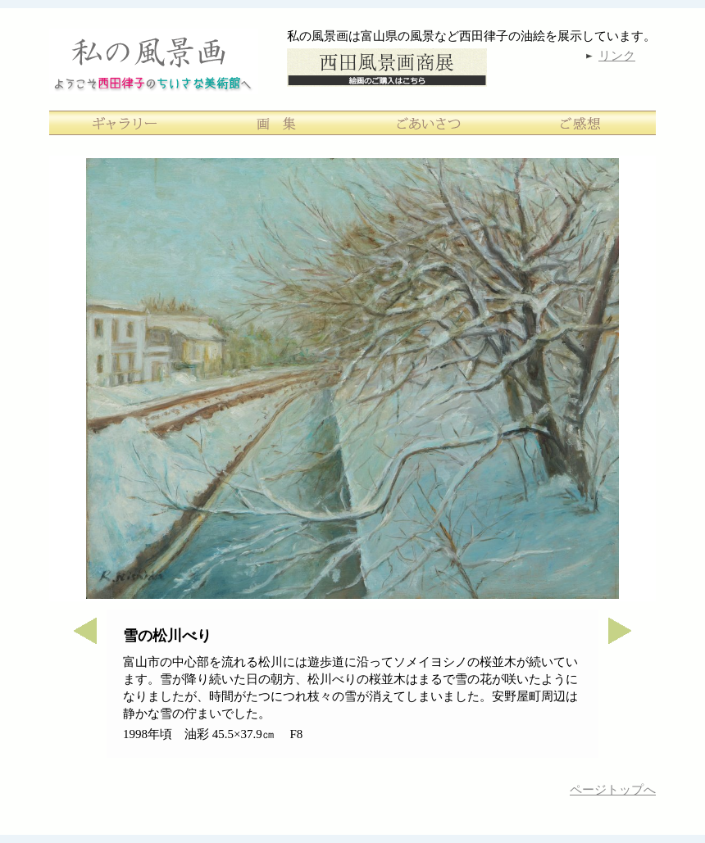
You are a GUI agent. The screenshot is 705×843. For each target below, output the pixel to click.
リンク (616, 55)
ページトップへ (613, 789)
